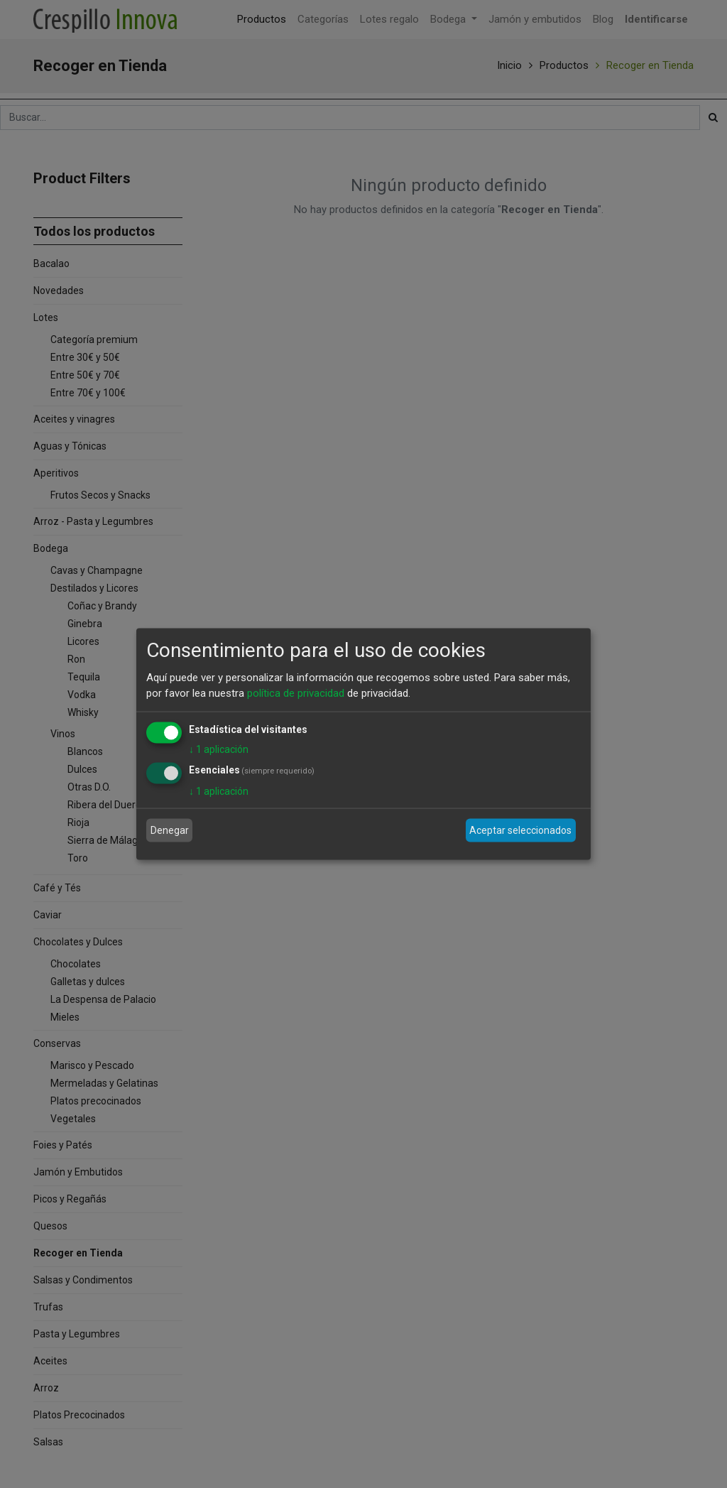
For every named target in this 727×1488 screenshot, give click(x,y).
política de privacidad (295, 693)
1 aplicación (218, 748)
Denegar (170, 830)
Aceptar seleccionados (520, 830)
